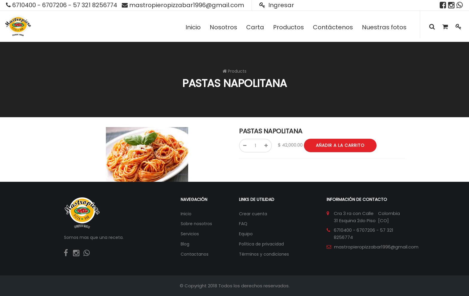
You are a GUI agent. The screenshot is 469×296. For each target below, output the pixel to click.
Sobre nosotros (196, 224)
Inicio (186, 214)
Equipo (246, 234)
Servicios (190, 234)
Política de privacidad (261, 244)
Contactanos (194, 254)
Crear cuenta (253, 214)
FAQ (243, 224)
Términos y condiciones (264, 254)
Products (237, 71)
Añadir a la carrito (340, 145)
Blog (185, 244)
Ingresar (276, 5)
